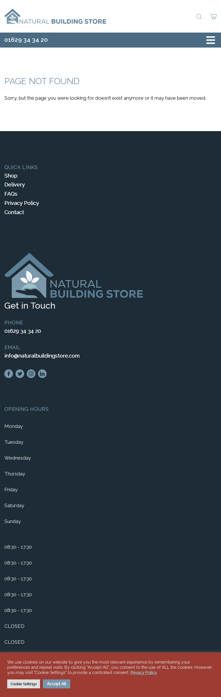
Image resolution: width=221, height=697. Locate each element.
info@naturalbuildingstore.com (41, 356)
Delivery (14, 185)
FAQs (10, 194)
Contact (14, 212)
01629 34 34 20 (26, 39)
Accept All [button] (56, 683)
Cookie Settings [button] (24, 684)
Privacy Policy (21, 203)
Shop (10, 176)
